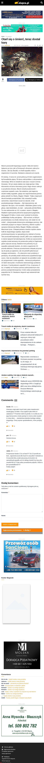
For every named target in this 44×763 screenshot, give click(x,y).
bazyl (6, 377)
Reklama (5, 756)
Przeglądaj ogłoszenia (7, 751)
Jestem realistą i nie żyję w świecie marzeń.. (17, 375)
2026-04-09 (28, 318)
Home (2, 36)
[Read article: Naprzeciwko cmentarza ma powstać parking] (10, 360)
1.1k (27, 353)
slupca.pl (7, 45)
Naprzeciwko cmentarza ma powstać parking (18, 351)
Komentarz (5, 492)
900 (12, 320)
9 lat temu (15, 406)
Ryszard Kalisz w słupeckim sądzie (15, 685)
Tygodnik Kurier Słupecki (8, 758)
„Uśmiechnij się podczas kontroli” (19, 683)
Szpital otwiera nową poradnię (17, 679)
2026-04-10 (6, 320)
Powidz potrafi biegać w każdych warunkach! (18, 698)
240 (25, 377)
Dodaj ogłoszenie (6, 753)
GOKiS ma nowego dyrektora (16, 687)
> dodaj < (27, 530)
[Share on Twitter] (34, 80)
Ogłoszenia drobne (8, 749)
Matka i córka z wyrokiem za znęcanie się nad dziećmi (20, 691)
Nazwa (3, 515)
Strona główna (7, 747)
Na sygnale (9, 36)
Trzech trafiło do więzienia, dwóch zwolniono (8, 316)
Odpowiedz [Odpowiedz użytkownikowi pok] (10, 445)
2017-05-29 (17, 45)
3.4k (35, 318)
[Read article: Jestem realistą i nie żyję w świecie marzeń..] (10, 384)
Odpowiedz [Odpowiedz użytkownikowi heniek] (10, 430)
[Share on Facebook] (16, 80)
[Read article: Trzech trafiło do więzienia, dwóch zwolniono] (11, 308)
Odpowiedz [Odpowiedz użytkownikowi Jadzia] (10, 474)
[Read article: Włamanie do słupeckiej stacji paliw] (33, 308)
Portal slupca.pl (6, 761)
